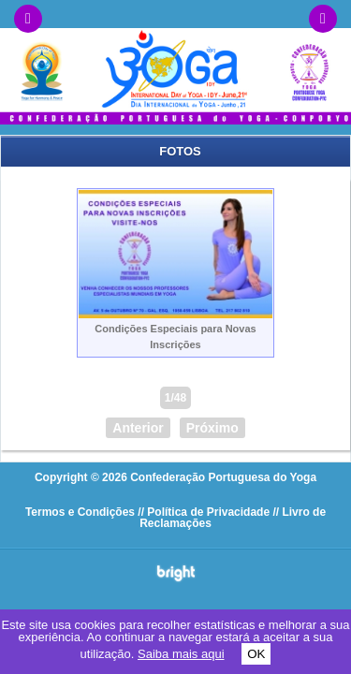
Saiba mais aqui (181, 654)
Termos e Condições (80, 512)
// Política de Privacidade (204, 512)
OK (256, 654)
